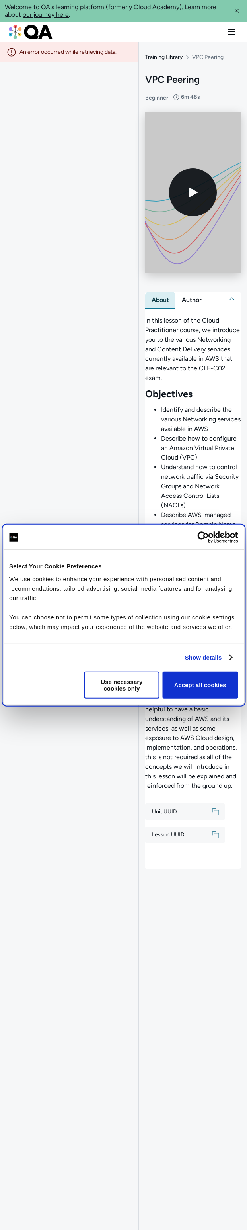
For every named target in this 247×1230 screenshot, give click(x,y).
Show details (203, 657)
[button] (236, 10)
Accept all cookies (200, 685)
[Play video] (193, 192)
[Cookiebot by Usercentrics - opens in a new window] (203, 537)
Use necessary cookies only (121, 684)
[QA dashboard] (31, 32)
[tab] (160, 300)
